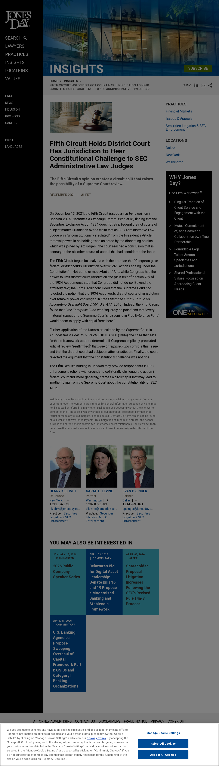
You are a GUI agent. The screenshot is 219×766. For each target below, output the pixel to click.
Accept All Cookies (163, 757)
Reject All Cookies (163, 746)
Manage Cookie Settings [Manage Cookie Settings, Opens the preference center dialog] (163, 735)
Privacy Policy (96, 740)
